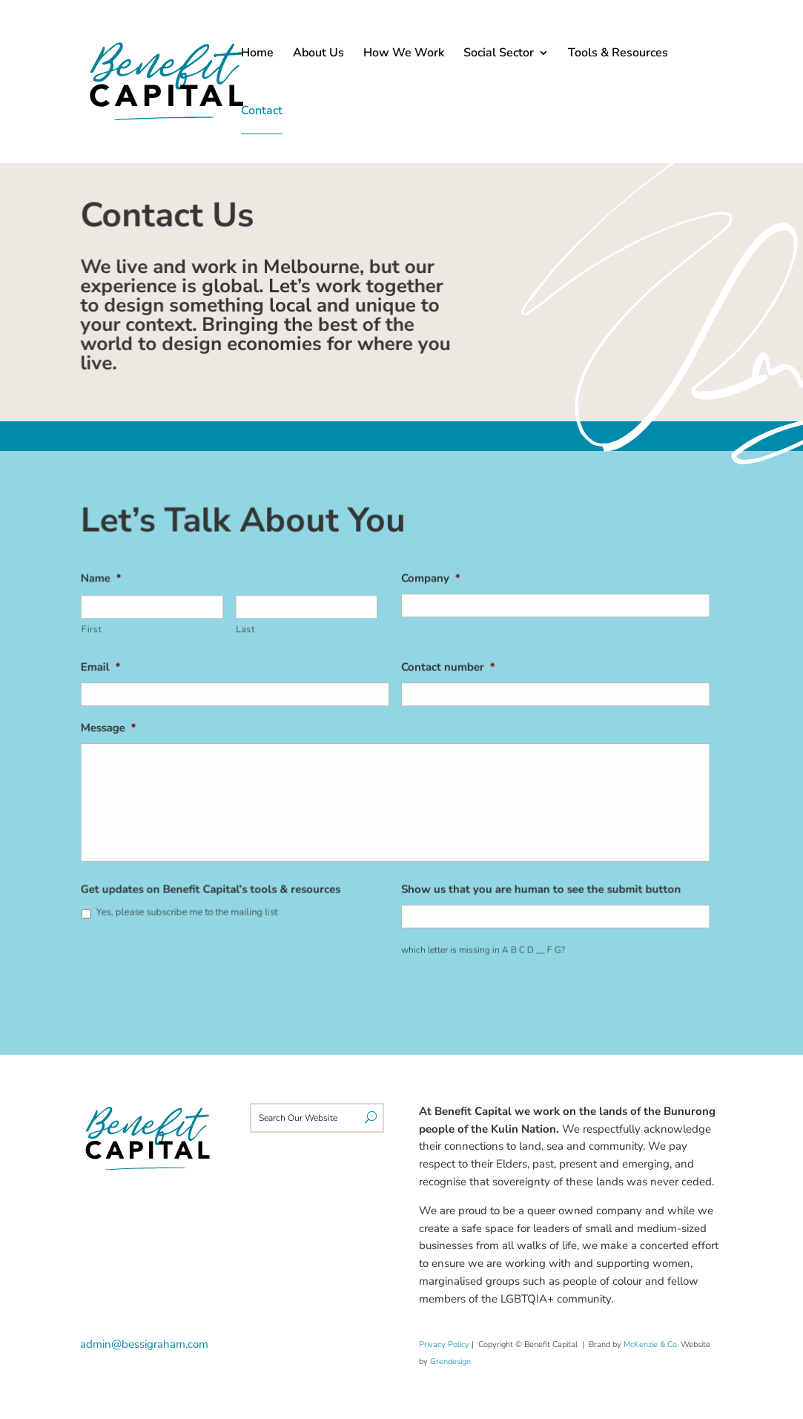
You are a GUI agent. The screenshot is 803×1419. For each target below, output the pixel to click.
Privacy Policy (444, 1344)
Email (105, 669)
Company (430, 581)
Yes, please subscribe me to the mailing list (191, 909)
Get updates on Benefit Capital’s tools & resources (214, 887)
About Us (318, 54)
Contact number (447, 669)
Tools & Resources (618, 54)
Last (248, 631)
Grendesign (450, 1361)
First (97, 631)
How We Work (403, 54)
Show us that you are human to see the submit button (538, 887)
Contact (261, 112)
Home (257, 54)
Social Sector (498, 54)
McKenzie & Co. (652, 1344)
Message (113, 729)
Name (106, 581)
